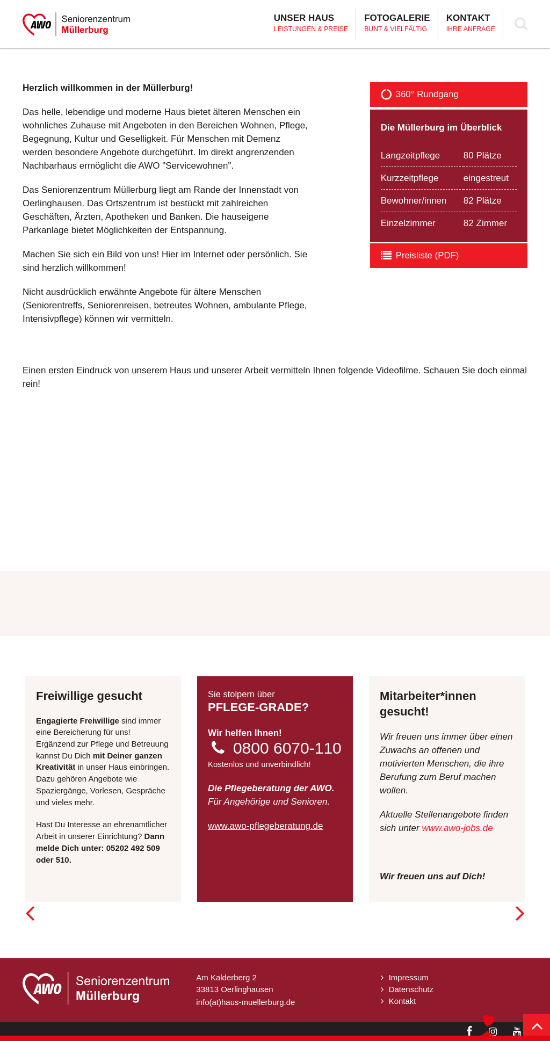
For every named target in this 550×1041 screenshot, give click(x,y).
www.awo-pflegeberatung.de (265, 826)
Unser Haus (311, 24)
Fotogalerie (397, 24)
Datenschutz (411, 989)
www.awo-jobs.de (457, 828)
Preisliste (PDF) (420, 256)
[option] (275, 48)
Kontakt (470, 24)
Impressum (409, 977)
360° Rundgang (420, 95)
